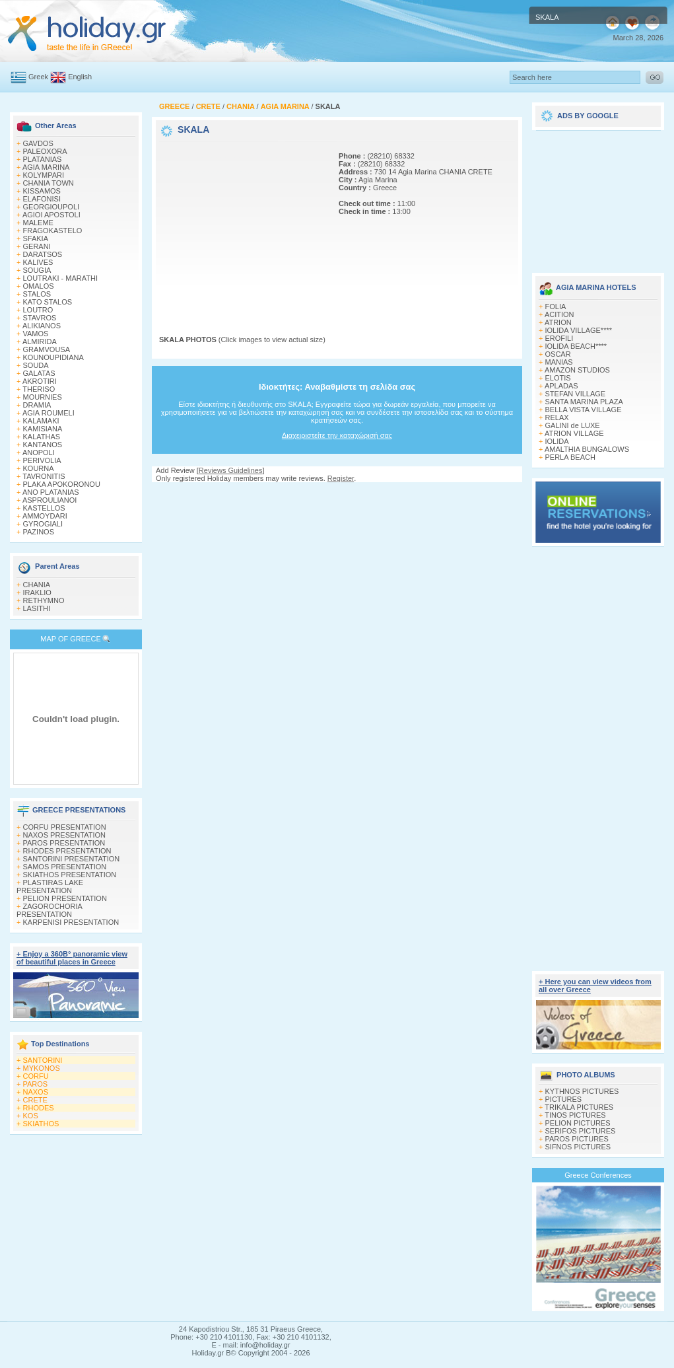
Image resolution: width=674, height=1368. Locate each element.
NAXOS (36, 1092)
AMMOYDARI (44, 516)
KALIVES (38, 262)
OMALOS (38, 286)
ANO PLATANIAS (50, 492)
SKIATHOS (41, 1124)
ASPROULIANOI (49, 500)
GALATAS (39, 373)
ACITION (559, 314)
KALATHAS (42, 437)
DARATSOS (43, 254)
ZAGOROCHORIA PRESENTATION (49, 910)
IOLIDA (557, 441)
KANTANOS (43, 445)
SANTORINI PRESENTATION (71, 859)
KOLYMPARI (44, 175)
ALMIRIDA (39, 341)
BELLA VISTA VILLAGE (583, 410)
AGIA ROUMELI (48, 413)
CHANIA (37, 585)
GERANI (37, 246)
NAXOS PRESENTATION (64, 835)
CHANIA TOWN (48, 183)
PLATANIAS (42, 159)
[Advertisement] (241, 226)
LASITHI (37, 608)
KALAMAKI (41, 421)
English (80, 77)
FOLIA (555, 306)
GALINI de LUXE (572, 425)
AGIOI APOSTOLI (51, 215)
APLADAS (561, 386)
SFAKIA (36, 238)
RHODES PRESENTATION (67, 851)
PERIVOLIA (42, 460)
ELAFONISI (42, 199)
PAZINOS (38, 532)
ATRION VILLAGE (574, 433)
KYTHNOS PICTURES (582, 1091)
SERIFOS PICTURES (580, 1131)
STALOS (37, 294)
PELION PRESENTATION (65, 898)
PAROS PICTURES (577, 1139)
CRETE (35, 1100)
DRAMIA (37, 405)
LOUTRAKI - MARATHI (60, 278)
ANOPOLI (38, 452)
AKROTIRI (39, 381)
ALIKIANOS (41, 326)
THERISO (38, 389)
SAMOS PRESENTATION (65, 867)
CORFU (36, 1076)
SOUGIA (37, 270)
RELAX (557, 417)
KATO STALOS (48, 302)
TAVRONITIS (43, 476)
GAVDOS (38, 143)
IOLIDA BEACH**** (576, 346)
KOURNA (38, 468)
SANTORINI (43, 1060)
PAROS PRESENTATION (64, 843)
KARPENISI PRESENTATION (71, 922)
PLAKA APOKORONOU (61, 484)
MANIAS (559, 362)
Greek (38, 77)
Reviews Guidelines (231, 470)
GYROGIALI (43, 524)
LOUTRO (38, 310)
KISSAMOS (42, 191)
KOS (30, 1116)
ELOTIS (558, 378)
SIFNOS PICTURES (578, 1147)
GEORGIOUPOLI (51, 207)
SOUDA (36, 365)
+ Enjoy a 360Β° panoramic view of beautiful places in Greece (72, 958)
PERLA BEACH (570, 457)
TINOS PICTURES (575, 1115)
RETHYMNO (44, 600)
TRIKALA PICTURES (579, 1107)
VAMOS (36, 334)
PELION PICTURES (578, 1123)
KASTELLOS (44, 508)
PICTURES (563, 1099)
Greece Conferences (598, 1175)
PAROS (35, 1084)
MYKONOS (41, 1068)
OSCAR (558, 354)
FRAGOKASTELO (53, 230)
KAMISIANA (43, 429)
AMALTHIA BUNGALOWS (587, 449)
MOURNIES (42, 397)
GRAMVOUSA (47, 349)
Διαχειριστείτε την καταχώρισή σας (337, 435)
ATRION (558, 322)
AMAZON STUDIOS (577, 370)
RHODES (38, 1108)
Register (340, 478)
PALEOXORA (45, 151)
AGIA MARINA (46, 167)
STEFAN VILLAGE (575, 394)
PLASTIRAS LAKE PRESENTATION (50, 886)
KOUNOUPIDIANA (53, 357)
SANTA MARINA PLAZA (584, 402)
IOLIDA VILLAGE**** (579, 330)
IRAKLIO (37, 592)
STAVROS (40, 318)
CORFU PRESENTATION (64, 827)
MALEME (38, 223)
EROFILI (559, 338)
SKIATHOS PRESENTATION (70, 875)
